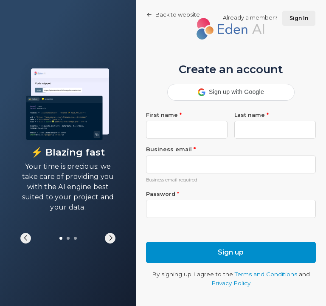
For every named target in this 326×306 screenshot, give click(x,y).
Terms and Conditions (266, 274)
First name (164, 115)
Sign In (298, 18)
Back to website (173, 14)
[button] (231, 92)
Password (162, 194)
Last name (251, 115)
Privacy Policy (230, 283)
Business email (171, 149)
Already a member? (269, 18)
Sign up (231, 252)
